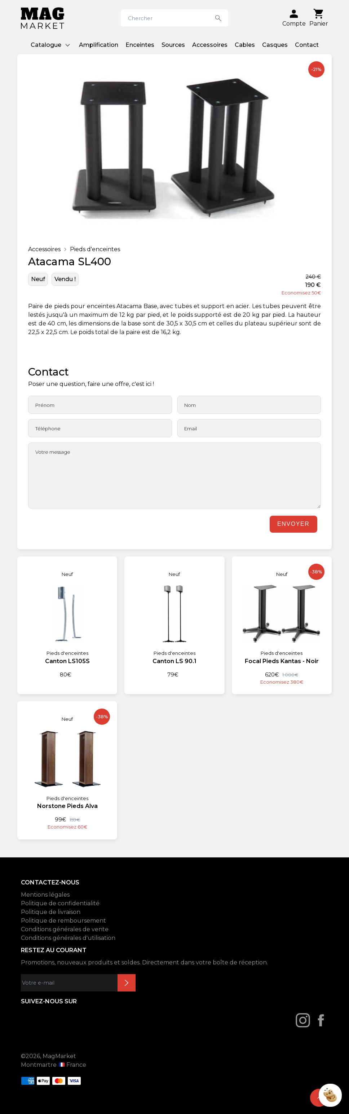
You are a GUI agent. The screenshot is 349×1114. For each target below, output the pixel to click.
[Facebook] (321, 1020)
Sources (173, 44)
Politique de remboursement (63, 920)
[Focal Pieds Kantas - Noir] (282, 620)
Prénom (44, 405)
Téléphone (48, 428)
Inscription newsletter (126, 982)
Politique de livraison (50, 912)
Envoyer (293, 524)
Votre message (52, 452)
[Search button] (218, 18)
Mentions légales (45, 894)
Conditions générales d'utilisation (68, 938)
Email (190, 428)
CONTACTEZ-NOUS (50, 882)
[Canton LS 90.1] (174, 617)
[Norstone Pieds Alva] (67, 765)
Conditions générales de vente (65, 929)
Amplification (98, 44)
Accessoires (209, 44)
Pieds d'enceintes (95, 249)
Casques (275, 44)
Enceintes (139, 44)
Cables (245, 44)
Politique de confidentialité (60, 903)
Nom (190, 405)
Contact (307, 44)
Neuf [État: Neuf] (38, 279)
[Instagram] (303, 1020)
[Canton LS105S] (67, 617)
